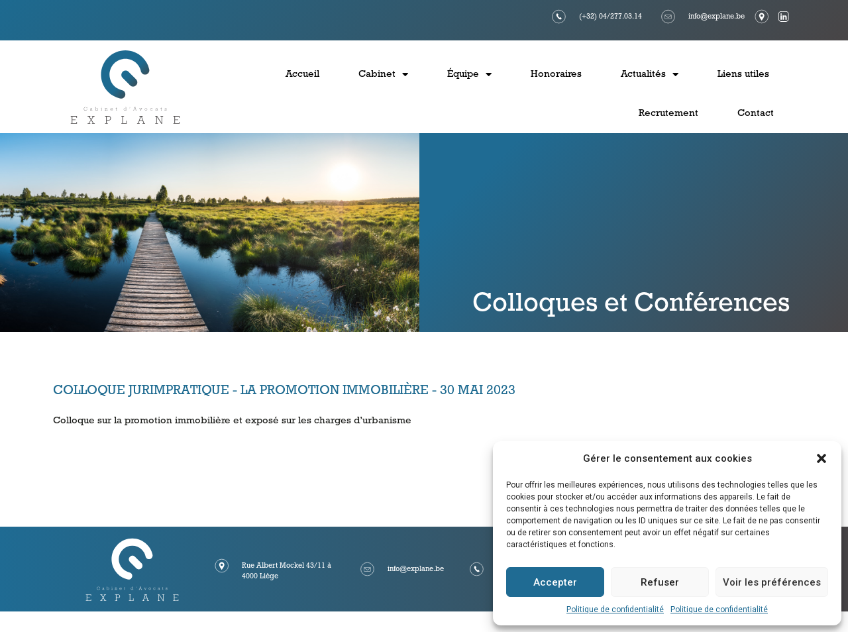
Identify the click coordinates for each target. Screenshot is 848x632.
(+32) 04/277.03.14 (610, 17)
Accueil (302, 74)
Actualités (649, 74)
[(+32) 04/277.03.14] (559, 16)
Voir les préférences (772, 582)
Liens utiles (743, 74)
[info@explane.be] (668, 16)
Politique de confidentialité (615, 609)
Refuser (660, 582)
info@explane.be (716, 17)
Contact (755, 114)
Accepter (555, 582)
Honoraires (556, 74)
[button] (821, 458)
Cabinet (383, 74)
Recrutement (668, 114)
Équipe (469, 74)
